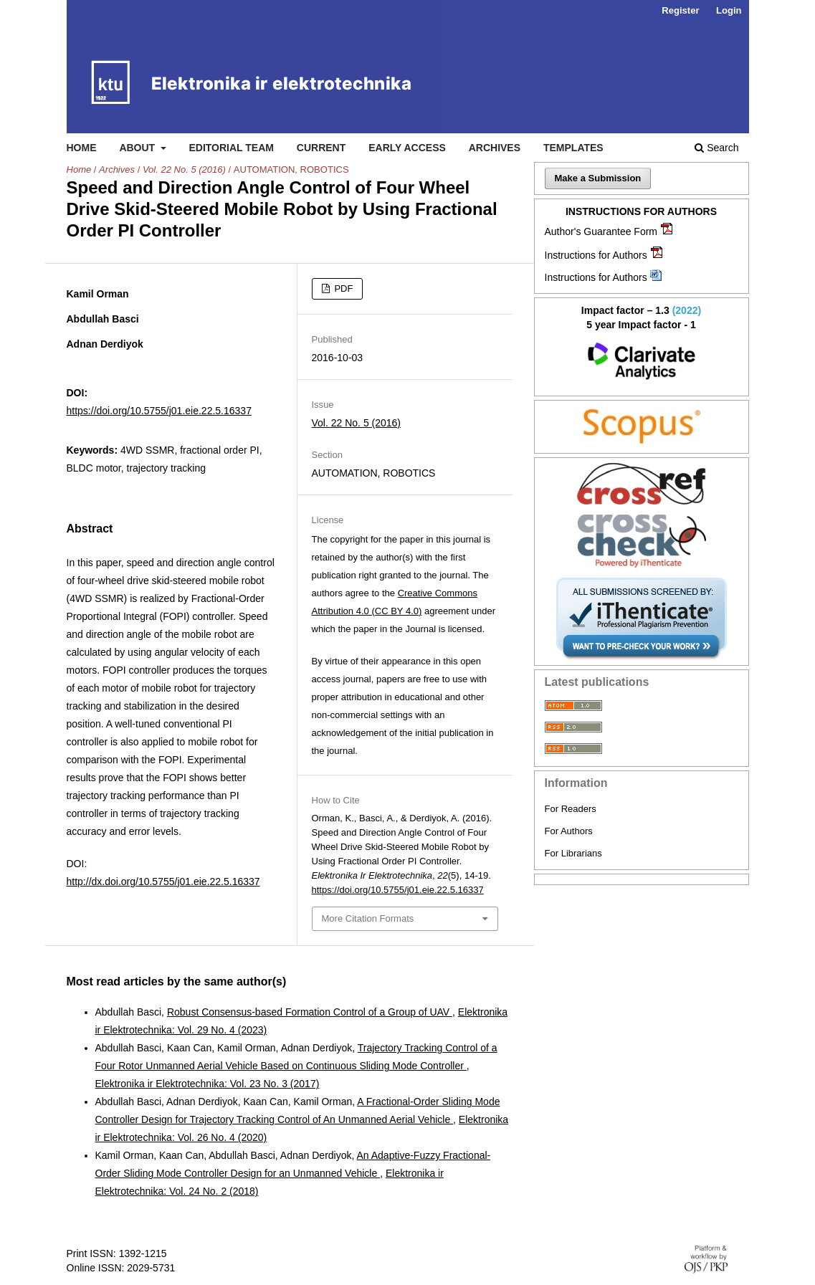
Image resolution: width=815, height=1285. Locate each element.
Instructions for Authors (596, 255)
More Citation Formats (368, 918)
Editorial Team (231, 147)
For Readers (570, 808)
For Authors (569, 831)
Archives (494, 147)
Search (716, 147)
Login (728, 10)
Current (321, 147)
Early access (407, 147)
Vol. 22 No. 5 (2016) (184, 169)
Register (680, 10)
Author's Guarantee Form (601, 231)
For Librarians (573, 853)
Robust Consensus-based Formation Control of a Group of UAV (309, 1012)
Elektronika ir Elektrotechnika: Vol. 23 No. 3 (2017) (207, 1083)
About (138, 147)
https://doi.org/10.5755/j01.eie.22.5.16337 (159, 410)
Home (82, 147)
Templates (573, 147)
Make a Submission (598, 178)
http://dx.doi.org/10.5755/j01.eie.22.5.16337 (163, 881)
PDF (342, 288)
